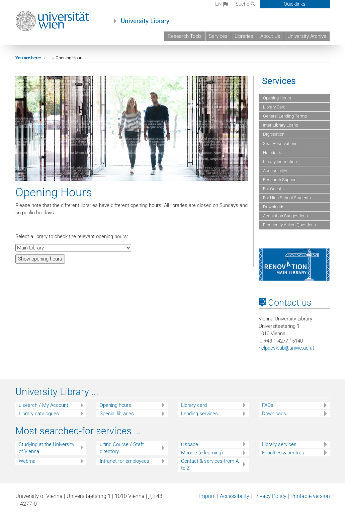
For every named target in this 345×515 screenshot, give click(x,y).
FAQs (267, 405)
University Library (145, 21)
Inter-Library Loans (280, 125)
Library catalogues (39, 414)
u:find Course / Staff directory (122, 447)
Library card (194, 405)
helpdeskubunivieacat (286, 348)
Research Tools (185, 36)
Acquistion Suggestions (285, 215)
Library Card (273, 106)
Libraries (244, 36)
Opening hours (115, 405)
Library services (279, 444)
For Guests (273, 188)
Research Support (279, 179)
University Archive (306, 36)
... (48, 57)
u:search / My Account (43, 405)
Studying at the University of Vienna (46, 447)
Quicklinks (295, 4)
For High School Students (286, 197)
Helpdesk (271, 152)
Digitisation (273, 134)
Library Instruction (279, 161)
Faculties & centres (283, 453)
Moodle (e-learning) (202, 453)
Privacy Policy (269, 496)
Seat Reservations (279, 143)
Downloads (273, 206)
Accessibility (274, 170)
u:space (189, 444)
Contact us (285, 302)
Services (218, 36)
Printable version (310, 496)
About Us (270, 36)
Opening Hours (276, 97)
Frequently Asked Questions (289, 224)
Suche (246, 4)
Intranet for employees (124, 461)
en (221, 4)
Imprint (207, 496)
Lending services (199, 414)
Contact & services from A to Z (210, 464)
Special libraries (117, 414)
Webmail (28, 461)
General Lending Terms (284, 116)
